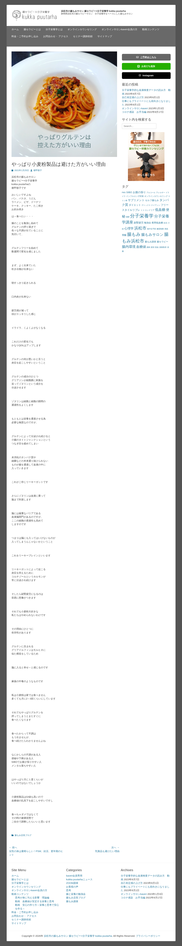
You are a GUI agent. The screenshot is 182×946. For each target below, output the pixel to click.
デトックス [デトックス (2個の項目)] (146, 205)
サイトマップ (104, 36)
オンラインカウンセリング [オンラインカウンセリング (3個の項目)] (156, 196)
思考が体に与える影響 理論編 (32, 897)
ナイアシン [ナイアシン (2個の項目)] (155, 205)
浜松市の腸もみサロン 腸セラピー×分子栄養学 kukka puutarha (93, 11)
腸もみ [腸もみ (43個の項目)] (134, 234)
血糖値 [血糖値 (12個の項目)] (141, 246)
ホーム (15, 29)
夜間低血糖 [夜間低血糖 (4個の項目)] (157, 223)
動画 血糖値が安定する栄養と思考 (34, 901)
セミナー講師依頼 (83, 36)
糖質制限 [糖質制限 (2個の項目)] (160, 229)
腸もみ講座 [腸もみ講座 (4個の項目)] (150, 242)
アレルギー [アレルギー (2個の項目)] (160, 192)
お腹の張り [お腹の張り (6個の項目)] (139, 192)
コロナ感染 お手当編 (134, 112)
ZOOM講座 (72, 883)
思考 (68, 890)
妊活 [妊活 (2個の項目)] (165, 223)
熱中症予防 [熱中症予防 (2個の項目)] (151, 229)
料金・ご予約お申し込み (25, 36)
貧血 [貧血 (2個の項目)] (157, 247)
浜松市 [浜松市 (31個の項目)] (140, 228)
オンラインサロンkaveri (135, 108)
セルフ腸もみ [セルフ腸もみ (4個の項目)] (152, 200)
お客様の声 (72, 886)
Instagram (146, 75)
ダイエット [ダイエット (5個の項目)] (135, 205)
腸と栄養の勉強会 (76, 894)
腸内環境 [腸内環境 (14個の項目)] (129, 246)
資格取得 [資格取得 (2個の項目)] (162, 247)
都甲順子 (37, 170)
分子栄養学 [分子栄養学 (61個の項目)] (142, 215)
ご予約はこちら (146, 57)
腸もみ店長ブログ (23, 835)
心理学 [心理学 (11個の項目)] (129, 228)
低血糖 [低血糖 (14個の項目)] (160, 209)
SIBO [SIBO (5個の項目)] (129, 192)
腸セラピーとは (32, 29)
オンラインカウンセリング (82, 29)
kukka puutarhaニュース (79, 879)
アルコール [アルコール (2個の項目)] (150, 192)
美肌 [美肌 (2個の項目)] (166, 229)
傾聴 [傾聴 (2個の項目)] (127, 217)
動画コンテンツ (150, 29)
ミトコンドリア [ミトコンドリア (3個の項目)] (147, 210)
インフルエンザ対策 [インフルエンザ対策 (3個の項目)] (135, 196)
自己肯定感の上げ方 (133, 97)
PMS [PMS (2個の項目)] (124, 192)
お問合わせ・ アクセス (55, 36)
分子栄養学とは (54, 29)
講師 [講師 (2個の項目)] (148, 247)
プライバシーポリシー (148, 935)
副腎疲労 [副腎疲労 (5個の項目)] (139, 222)
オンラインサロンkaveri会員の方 (119, 29)
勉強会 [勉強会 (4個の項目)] (147, 223)
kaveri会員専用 (74, 875)
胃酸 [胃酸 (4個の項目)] (124, 235)
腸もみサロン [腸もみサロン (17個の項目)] (152, 235)
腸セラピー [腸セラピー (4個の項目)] (162, 242)
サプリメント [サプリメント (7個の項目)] (136, 200)
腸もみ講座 (72, 901)
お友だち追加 (146, 66)
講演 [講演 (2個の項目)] (152, 247)
